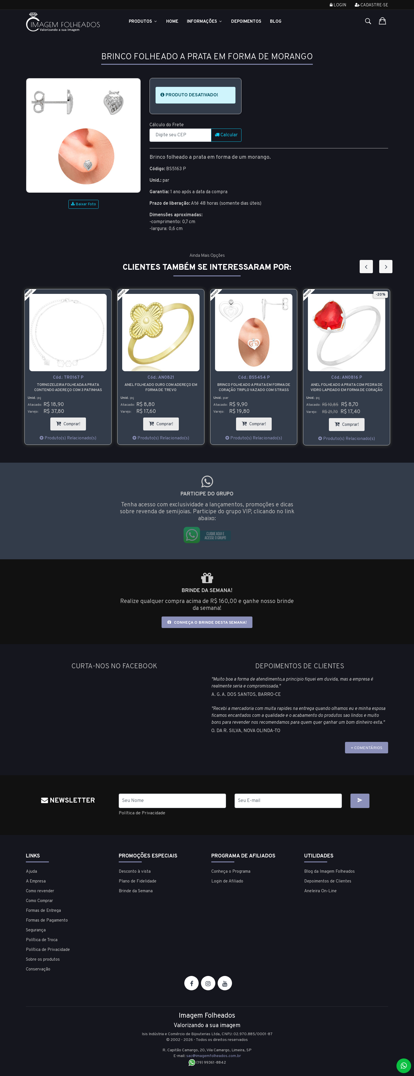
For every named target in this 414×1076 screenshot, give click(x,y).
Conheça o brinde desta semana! (207, 622)
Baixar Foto (83, 204)
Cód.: (68, 377)
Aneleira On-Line (320, 891)
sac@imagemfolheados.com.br (213, 1056)
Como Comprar (39, 901)
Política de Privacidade (142, 813)
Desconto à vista (135, 871)
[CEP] (180, 135)
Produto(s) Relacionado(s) (68, 438)
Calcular (226, 135)
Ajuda (31, 871)
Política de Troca (41, 940)
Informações (205, 21)
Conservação (38, 969)
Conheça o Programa (230, 871)
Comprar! (71, 422)
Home (172, 21)
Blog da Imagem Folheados (329, 871)
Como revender (40, 891)
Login (338, 5)
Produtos (143, 21)
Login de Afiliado (227, 881)
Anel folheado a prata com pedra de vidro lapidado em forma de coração (346, 388)
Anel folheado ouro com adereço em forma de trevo (160, 388)
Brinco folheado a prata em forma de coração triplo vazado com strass (253, 388)
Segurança (36, 930)
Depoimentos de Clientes (327, 881)
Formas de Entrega (43, 911)
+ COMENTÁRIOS (366, 748)
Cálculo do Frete (167, 125)
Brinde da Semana (136, 891)
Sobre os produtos (43, 959)
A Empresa (36, 881)
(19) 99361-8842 (207, 1062)
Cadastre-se (371, 5)
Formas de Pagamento (47, 920)
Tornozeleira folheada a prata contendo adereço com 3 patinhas (68, 388)
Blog (275, 21)
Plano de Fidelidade (137, 881)
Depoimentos (246, 21)
